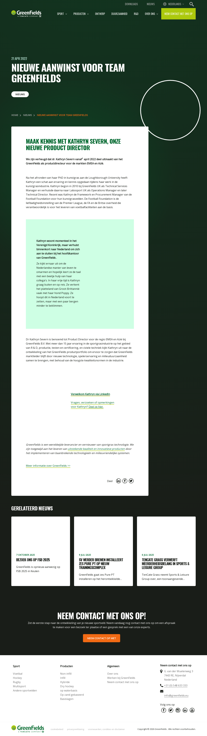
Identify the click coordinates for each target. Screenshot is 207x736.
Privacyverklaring (75, 729)
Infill (62, 678)
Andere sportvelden (25, 690)
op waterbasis (68, 690)
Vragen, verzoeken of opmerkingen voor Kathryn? (92, 404)
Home (14, 115)
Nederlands (174, 4)
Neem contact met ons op (178, 14)
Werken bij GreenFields (121, 678)
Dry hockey (67, 686)
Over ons (151, 14)
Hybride (65, 682)
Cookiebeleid (57, 729)
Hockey (17, 678)
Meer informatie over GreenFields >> (48, 465)
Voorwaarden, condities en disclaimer (106, 729)
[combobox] (173, 4)
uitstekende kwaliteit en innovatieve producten (96, 449)
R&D (136, 14)
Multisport (19, 686)
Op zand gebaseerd (72, 694)
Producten (81, 14)
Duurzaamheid (119, 14)
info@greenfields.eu (176, 695)
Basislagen (66, 699)
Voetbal (17, 673)
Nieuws (151, 4)
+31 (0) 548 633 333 (175, 685)
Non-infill (65, 673)
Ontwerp (100, 14)
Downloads (131, 4)
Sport (62, 14)
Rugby (17, 682)
